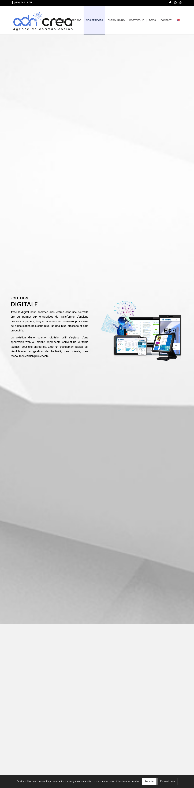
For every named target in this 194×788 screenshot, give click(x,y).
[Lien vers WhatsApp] (180, 2)
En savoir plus (167, 781)
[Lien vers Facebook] (170, 2)
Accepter (149, 781)
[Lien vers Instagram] (175, 2)
